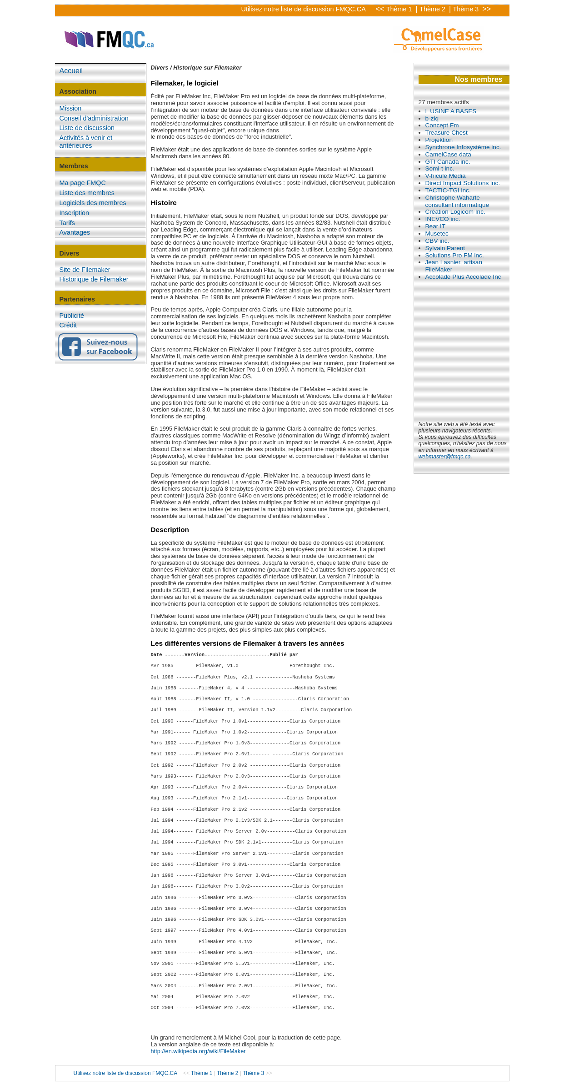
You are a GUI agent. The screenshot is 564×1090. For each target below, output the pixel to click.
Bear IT (435, 226)
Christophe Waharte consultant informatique (457, 201)
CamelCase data (448, 154)
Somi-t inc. (439, 168)
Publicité (72, 315)
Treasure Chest (446, 132)
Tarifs (67, 222)
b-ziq (432, 118)
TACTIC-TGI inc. (448, 190)
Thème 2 (433, 9)
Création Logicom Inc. (455, 211)
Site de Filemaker (85, 269)
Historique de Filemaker (94, 279)
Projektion (439, 139)
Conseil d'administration (94, 118)
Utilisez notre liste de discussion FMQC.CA (303, 9)
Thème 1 (400, 9)
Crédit (68, 325)
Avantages (75, 232)
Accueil (71, 71)
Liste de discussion (87, 127)
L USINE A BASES (451, 111)
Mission (71, 108)
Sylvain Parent (445, 248)
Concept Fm (442, 125)
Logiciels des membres (93, 202)
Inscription (75, 212)
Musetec (437, 233)
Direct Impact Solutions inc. (462, 183)
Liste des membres (87, 192)
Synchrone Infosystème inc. (463, 147)
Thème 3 (467, 9)
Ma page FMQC (83, 182)
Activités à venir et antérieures (86, 141)
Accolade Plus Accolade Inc (463, 276)
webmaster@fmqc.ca (445, 456)
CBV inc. (437, 240)
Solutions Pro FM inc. (454, 255)
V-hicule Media (445, 175)
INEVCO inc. (442, 219)
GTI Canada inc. (447, 161)
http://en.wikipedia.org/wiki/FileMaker (198, 1051)
